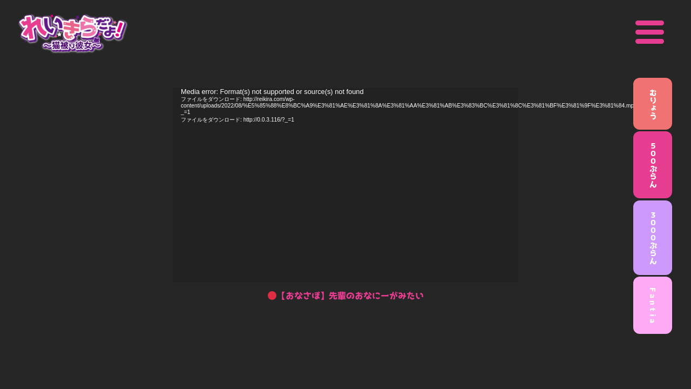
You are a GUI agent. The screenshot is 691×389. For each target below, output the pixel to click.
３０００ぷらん (653, 237)
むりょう (653, 104)
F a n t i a (653, 305)
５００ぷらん (653, 164)
